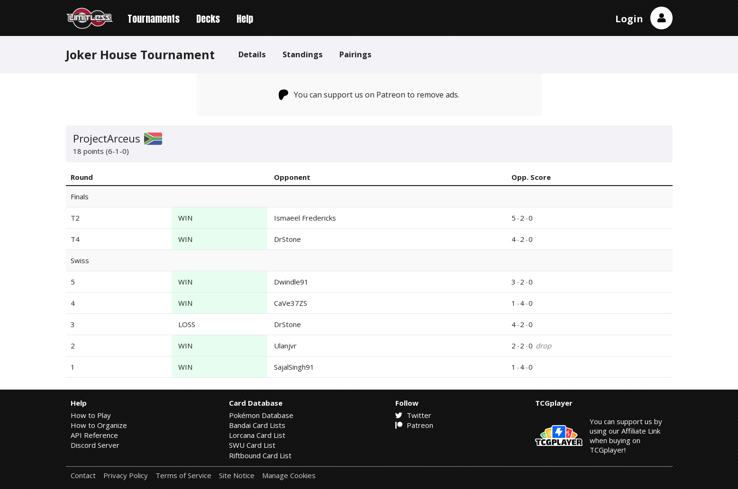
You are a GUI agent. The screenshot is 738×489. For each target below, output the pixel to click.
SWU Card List (252, 445)
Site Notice (237, 475)
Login (629, 18)
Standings (302, 54)
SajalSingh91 (294, 367)
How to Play (91, 415)
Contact (83, 475)
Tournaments (154, 18)
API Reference (94, 435)
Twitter (413, 415)
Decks (208, 18)
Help (245, 18)
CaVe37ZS (290, 303)
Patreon (414, 425)
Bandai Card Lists (257, 425)
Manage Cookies (289, 475)
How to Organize (99, 425)
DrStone (287, 239)
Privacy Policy (125, 475)
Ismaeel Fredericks (305, 217)
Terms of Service (183, 475)
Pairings (355, 54)
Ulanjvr (285, 345)
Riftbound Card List (260, 455)
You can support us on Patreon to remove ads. (369, 94)
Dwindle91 (291, 281)
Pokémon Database (261, 415)
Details (252, 54)
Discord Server (95, 445)
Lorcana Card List (257, 435)
